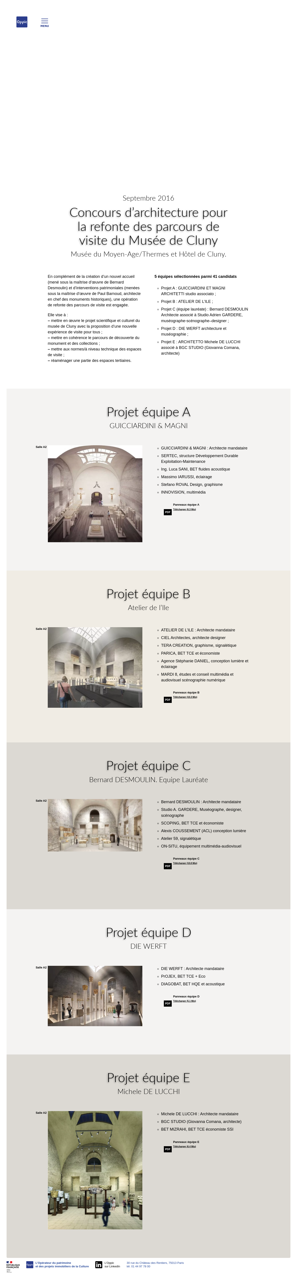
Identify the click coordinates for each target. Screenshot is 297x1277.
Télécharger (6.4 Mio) (184, 1146)
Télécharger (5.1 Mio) (184, 1001)
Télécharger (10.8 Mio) (185, 863)
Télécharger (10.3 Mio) (185, 697)
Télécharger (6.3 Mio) (184, 509)
